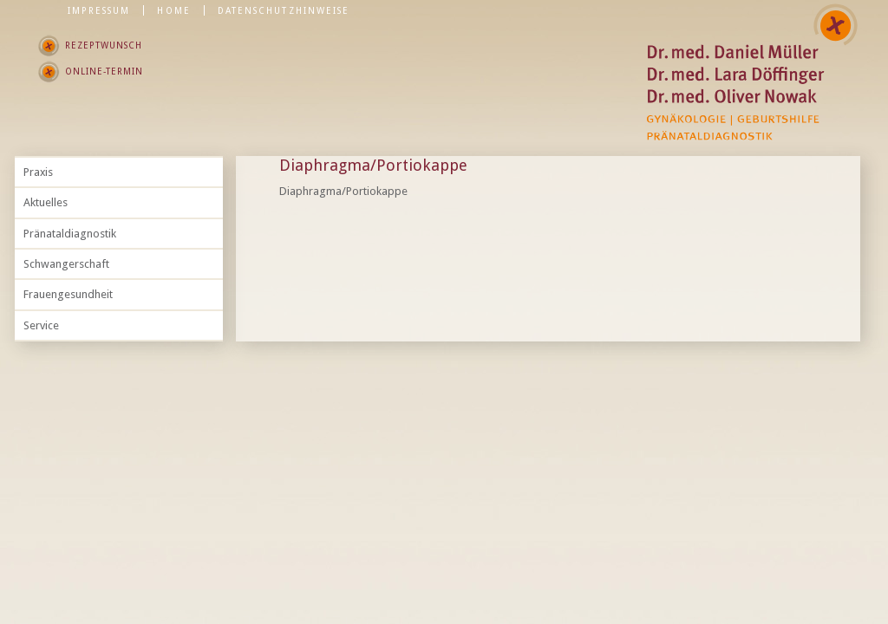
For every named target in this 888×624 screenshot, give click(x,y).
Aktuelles (45, 202)
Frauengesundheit (68, 294)
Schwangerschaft (66, 263)
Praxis (38, 172)
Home (173, 10)
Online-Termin (104, 71)
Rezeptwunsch (103, 45)
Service (41, 325)
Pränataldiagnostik (69, 233)
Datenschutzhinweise (283, 10)
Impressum (99, 10)
